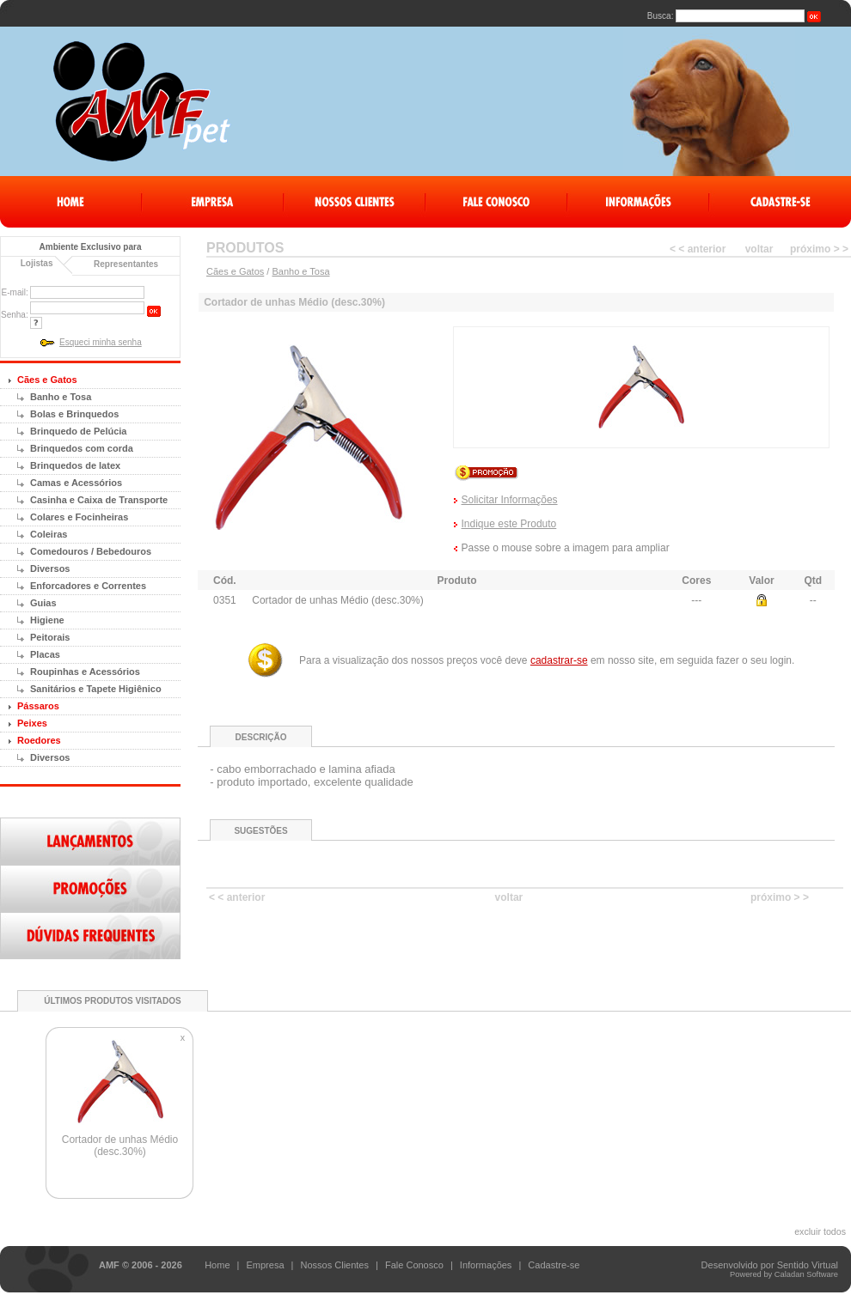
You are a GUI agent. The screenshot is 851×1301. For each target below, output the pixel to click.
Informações (638, 202)
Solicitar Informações (510, 500)
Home (70, 202)
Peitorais (50, 637)
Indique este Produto (509, 524)
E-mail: (15, 292)
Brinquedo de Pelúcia (78, 431)
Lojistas (37, 263)
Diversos (50, 568)
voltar (759, 249)
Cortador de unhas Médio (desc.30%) (120, 1146)
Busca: (660, 16)
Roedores (39, 740)
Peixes (32, 723)
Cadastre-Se (780, 202)
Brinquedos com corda (81, 448)
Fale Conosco (496, 202)
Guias (43, 603)
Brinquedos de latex (75, 465)
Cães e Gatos (47, 379)
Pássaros (38, 706)
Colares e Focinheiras (79, 517)
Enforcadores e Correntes (88, 586)
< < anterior (697, 249)
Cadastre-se (553, 1265)
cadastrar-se (559, 660)
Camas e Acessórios (76, 482)
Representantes (126, 264)
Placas (45, 654)
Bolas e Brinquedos (74, 414)
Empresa (213, 202)
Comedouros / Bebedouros (90, 551)
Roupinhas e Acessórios (85, 671)
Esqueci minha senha (100, 342)
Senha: (14, 314)
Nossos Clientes (355, 202)
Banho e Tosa (60, 397)
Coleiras (48, 534)
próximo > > (819, 249)
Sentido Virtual (807, 1265)
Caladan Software (806, 1274)
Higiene (47, 620)
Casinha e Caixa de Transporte (99, 500)
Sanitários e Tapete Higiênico (96, 689)
